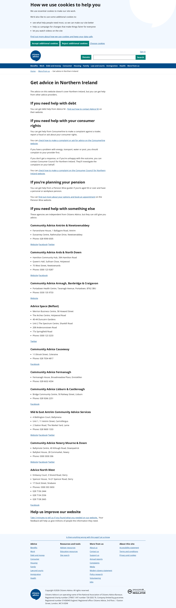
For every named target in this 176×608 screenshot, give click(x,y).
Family (86, 66)
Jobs (91, 582)
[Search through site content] (114, 57)
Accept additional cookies (45, 43)
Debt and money (53, 66)
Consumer (67, 66)
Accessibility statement (129, 547)
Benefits (34, 66)
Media (92, 567)
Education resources (69, 551)
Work (42, 66)
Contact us (94, 551)
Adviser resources (67, 547)
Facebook (43, 244)
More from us (133, 66)
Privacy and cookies (128, 555)
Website (34, 244)
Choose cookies (97, 43)
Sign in (143, 51)
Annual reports (96, 559)
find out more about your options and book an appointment (66, 197)
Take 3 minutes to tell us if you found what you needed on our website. (64, 517)
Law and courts (98, 66)
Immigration (112, 66)
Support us (94, 555)
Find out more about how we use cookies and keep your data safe (61, 36)
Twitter (51, 244)
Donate (86, 57)
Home (33, 71)
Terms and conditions (129, 551)
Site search (64, 555)
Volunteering (95, 578)
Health (123, 66)
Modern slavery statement (101, 570)
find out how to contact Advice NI (83, 109)
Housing (77, 66)
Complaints (94, 563)
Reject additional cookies (75, 43)
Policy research (96, 574)
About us (93, 547)
